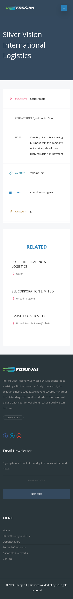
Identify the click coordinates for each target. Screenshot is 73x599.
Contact (7, 558)
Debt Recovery (11, 541)
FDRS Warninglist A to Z (17, 536)
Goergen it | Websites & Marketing (35, 585)
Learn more (13, 417)
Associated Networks (15, 553)
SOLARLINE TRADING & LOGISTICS (29, 264)
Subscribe (36, 493)
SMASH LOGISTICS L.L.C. (29, 316)
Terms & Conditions (14, 547)
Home (6, 530)
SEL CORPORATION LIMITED (33, 291)
